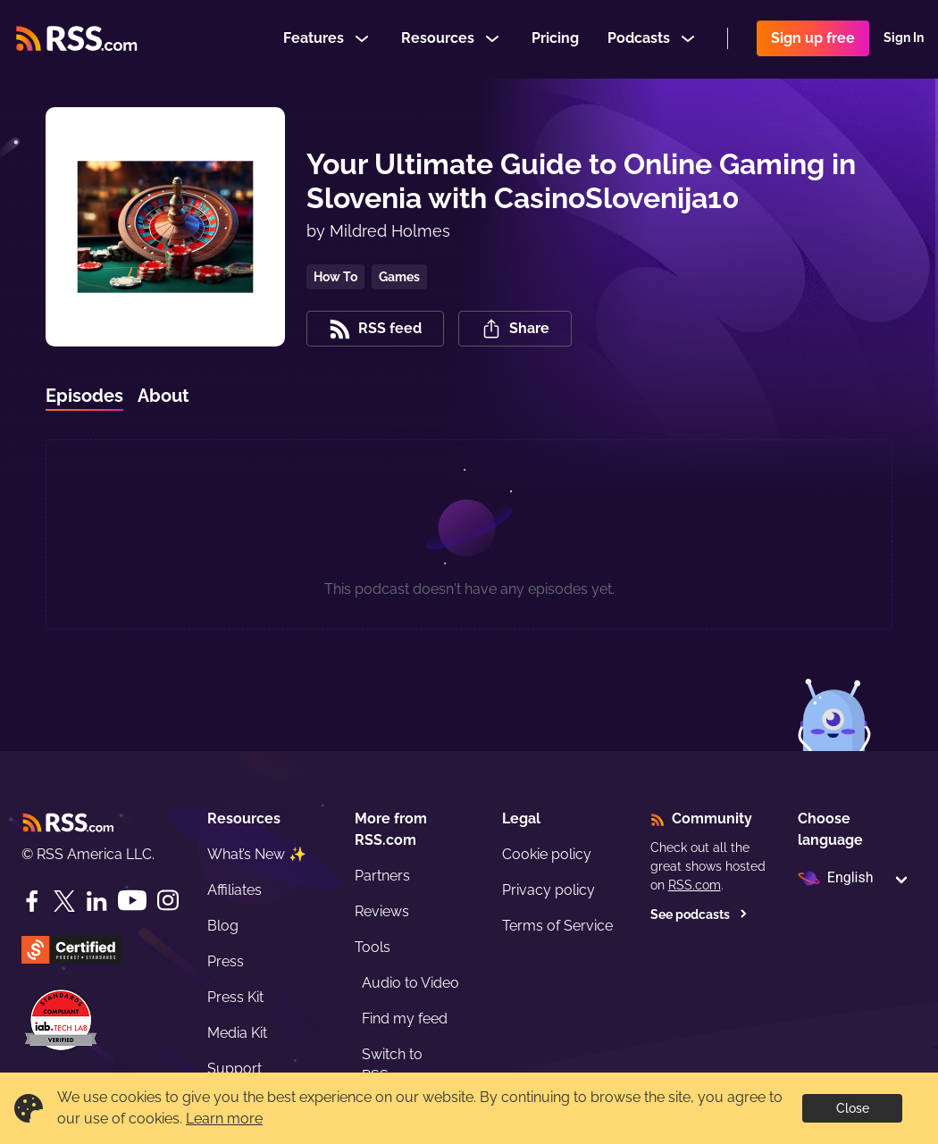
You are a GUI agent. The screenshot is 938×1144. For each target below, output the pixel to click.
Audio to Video (410, 982)
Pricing (555, 38)
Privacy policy (548, 889)
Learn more (224, 1118)
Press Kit (235, 997)
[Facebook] (32, 901)
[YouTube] (132, 900)
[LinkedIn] (96, 901)
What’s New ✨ (256, 854)
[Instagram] (168, 900)
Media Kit (237, 1032)
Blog (223, 925)
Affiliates (234, 889)
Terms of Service (557, 925)
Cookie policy (546, 854)
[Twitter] (64, 901)
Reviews (382, 911)
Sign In (904, 39)
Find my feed (405, 1018)
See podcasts (699, 914)
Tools (372, 947)
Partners (382, 875)
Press (225, 961)
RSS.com (694, 885)
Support (234, 1068)
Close (852, 1108)
